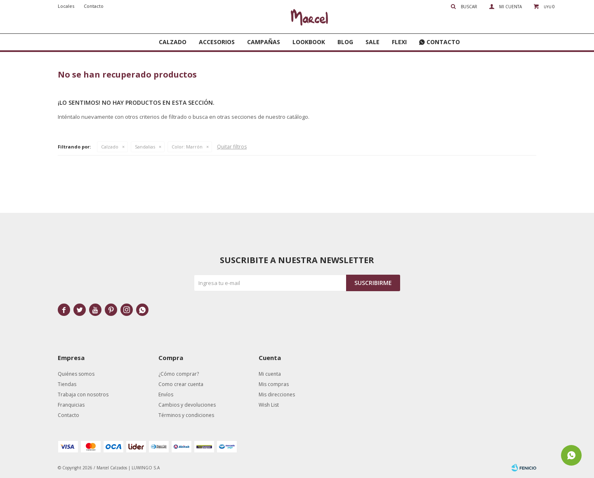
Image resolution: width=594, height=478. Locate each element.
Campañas (263, 42)
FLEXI (399, 42)
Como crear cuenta (180, 384)
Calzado (172, 42)
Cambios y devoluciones (187, 404)
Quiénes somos (76, 373)
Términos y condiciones (186, 415)
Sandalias (145, 147)
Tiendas (67, 384)
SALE (372, 42)
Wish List (269, 404)
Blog (345, 42)
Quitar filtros (232, 146)
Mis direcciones (277, 394)
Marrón (187, 147)
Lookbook (308, 42)
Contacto (443, 42)
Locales (66, 6)
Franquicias (71, 404)
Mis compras (274, 384)
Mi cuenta (270, 373)
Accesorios (217, 42)
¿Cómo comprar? (178, 373)
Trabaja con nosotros (83, 394)
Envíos (165, 394)
